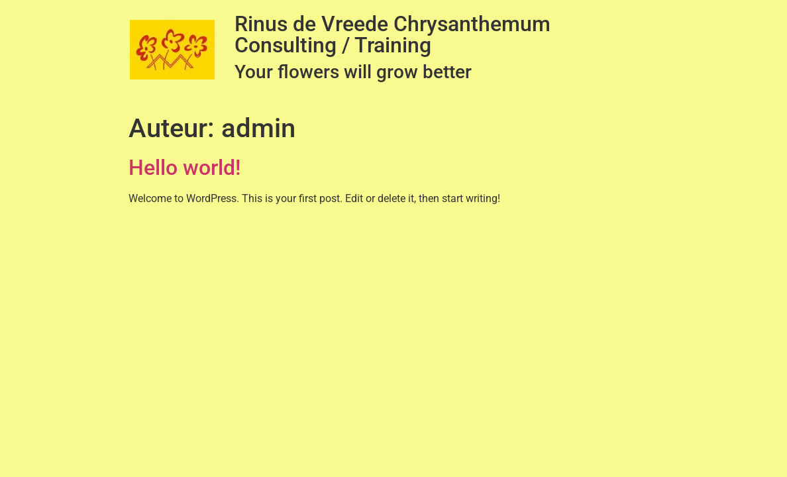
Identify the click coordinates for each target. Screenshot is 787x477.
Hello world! (184, 167)
